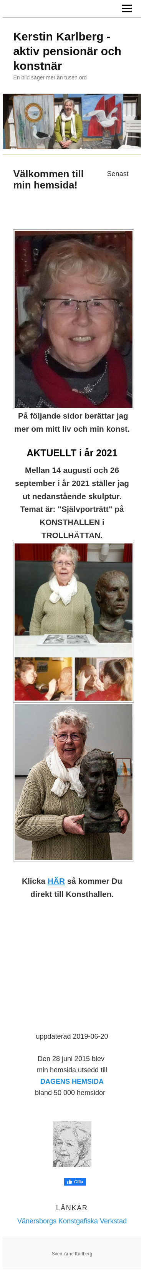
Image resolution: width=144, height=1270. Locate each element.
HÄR (56, 880)
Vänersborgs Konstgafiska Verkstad (72, 1221)
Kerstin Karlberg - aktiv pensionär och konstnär (67, 51)
